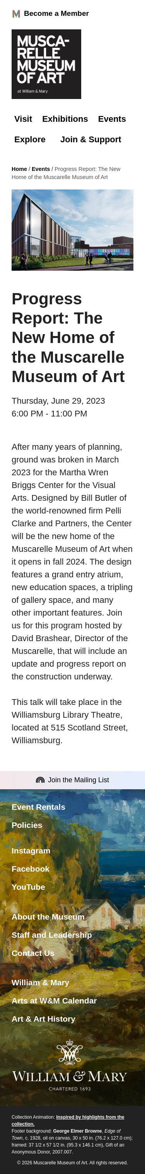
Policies (27, 825)
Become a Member (50, 14)
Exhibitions (65, 119)
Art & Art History (43, 1018)
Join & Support (90, 139)
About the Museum (48, 916)
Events (112, 119)
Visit (23, 119)
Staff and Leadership (52, 934)
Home (19, 169)
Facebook (30, 868)
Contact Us (33, 953)
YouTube (28, 886)
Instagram (31, 850)
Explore (30, 139)
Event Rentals (38, 806)
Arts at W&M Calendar (54, 1000)
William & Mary (40, 982)
